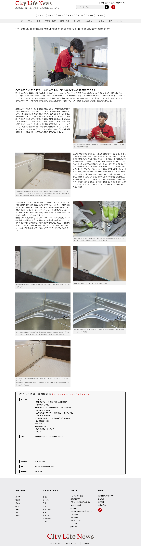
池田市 (100, 15)
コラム (101, 21)
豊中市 (80, 15)
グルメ (29, 21)
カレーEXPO (74, 514)
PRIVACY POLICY (55, 543)
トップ (19, 21)
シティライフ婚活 (76, 496)
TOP (17, 29)
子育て (45, 503)
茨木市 (50, 15)
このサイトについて (72, 543)
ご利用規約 (86, 543)
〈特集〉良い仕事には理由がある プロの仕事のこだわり (39, 29)
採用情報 (101, 502)
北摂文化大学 (75, 499)
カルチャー (89, 21)
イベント (120, 21)
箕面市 (90, 15)
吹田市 (70, 15)
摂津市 (60, 15)
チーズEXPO (74, 517)
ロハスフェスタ (75, 505)
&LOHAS (73, 508)
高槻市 (40, 15)
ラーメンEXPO (75, 520)
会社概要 (101, 499)
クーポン (77, 21)
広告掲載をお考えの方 (105, 496)
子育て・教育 (50, 21)
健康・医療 (64, 21)
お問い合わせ (102, 505)
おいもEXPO (74, 523)
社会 (39, 21)
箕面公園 (73, 527)
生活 (110, 21)
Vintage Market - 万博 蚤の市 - (81, 511)
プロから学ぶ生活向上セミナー (81, 502)
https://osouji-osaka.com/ (44, 466)
